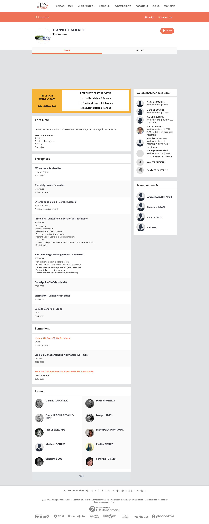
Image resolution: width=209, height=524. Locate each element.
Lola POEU (152, 227)
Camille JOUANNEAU (57, 400)
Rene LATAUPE (154, 217)
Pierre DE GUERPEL (156, 101)
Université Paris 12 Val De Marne (53, 338)
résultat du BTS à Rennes (97, 107)
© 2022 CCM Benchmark (104, 502)
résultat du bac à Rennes (97, 98)
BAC (40, 105)
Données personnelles (100, 500)
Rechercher (43, 17)
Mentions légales (136, 500)
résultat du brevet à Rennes (97, 103)
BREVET (47, 105)
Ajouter (168, 30)
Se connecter (165, 17)
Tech (70, 6)
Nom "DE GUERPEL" (156, 162)
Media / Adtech (86, 6)
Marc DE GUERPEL (155, 126)
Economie (169, 6)
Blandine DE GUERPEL (157, 138)
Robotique (142, 6)
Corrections (162, 500)
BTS (54, 105)
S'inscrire (149, 17)
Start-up (104, 6)
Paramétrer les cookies (119, 500)
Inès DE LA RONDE (55, 429)
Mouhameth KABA (156, 207)
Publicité (68, 500)
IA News (59, 6)
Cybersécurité (123, 6)
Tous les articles (151, 500)
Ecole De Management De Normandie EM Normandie (64, 371)
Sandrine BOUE (54, 458)
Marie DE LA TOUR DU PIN (110, 429)
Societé (87, 500)
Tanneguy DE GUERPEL (158, 150)
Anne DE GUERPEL (155, 117)
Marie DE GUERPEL (155, 109)
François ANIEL (104, 415)
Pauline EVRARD (104, 444)
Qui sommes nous (49, 500)
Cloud (156, 6)
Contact (60, 500)
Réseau (139, 50)
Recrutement (78, 500)
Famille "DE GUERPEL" (157, 170)
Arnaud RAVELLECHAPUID (159, 197)
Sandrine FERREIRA (106, 458)
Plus (81, 476)
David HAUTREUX (105, 400)
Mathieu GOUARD (55, 444)
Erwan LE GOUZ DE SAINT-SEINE (60, 417)
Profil (67, 50)
